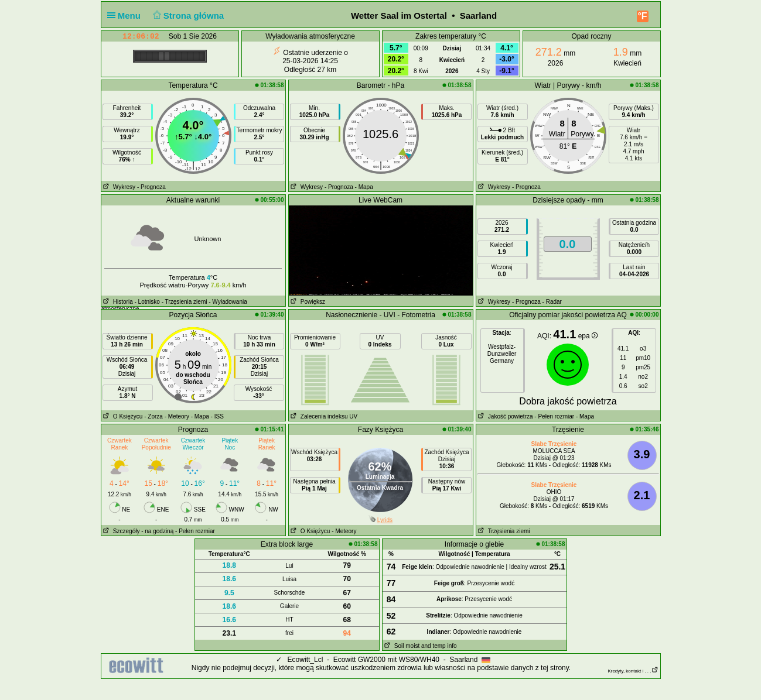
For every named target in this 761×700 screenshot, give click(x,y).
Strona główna (186, 15)
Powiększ (307, 301)
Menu (126, 15)
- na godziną (157, 531)
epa (588, 336)
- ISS (217, 416)
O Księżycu (122, 416)
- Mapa (364, 187)
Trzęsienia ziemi (503, 531)
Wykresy (118, 187)
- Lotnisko (147, 301)
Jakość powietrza (504, 416)
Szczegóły (120, 531)
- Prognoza (151, 187)
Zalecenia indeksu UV (323, 416)
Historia (117, 301)
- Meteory (177, 416)
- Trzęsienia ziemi (184, 301)
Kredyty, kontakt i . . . (633, 671)
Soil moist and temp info (420, 646)
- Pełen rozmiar (554, 416)
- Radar (552, 301)
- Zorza (153, 416)
